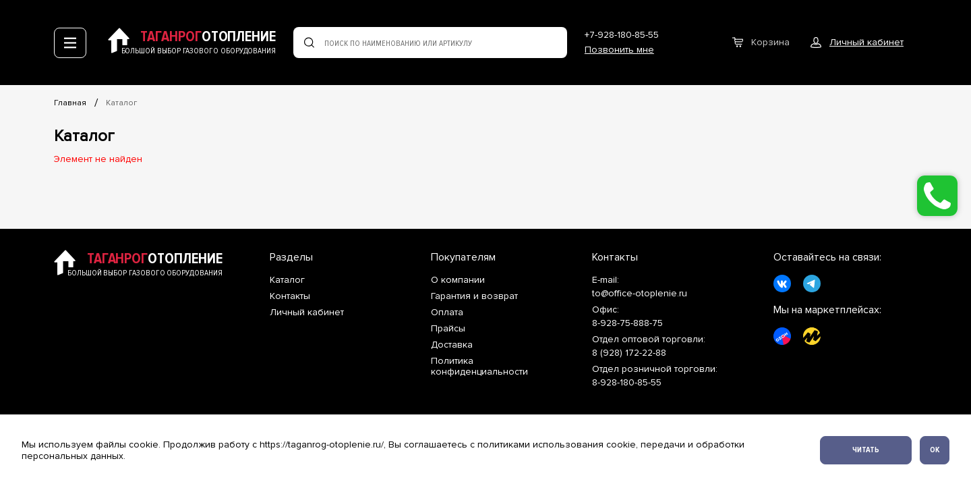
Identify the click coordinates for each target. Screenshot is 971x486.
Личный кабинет (307, 312)
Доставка (452, 345)
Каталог (121, 103)
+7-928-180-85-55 (622, 34)
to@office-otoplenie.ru (639, 293)
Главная (70, 103)
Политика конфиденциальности (479, 366)
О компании (458, 280)
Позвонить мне (619, 49)
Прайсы (448, 328)
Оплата (447, 312)
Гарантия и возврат (474, 296)
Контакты (290, 296)
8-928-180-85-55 (626, 382)
